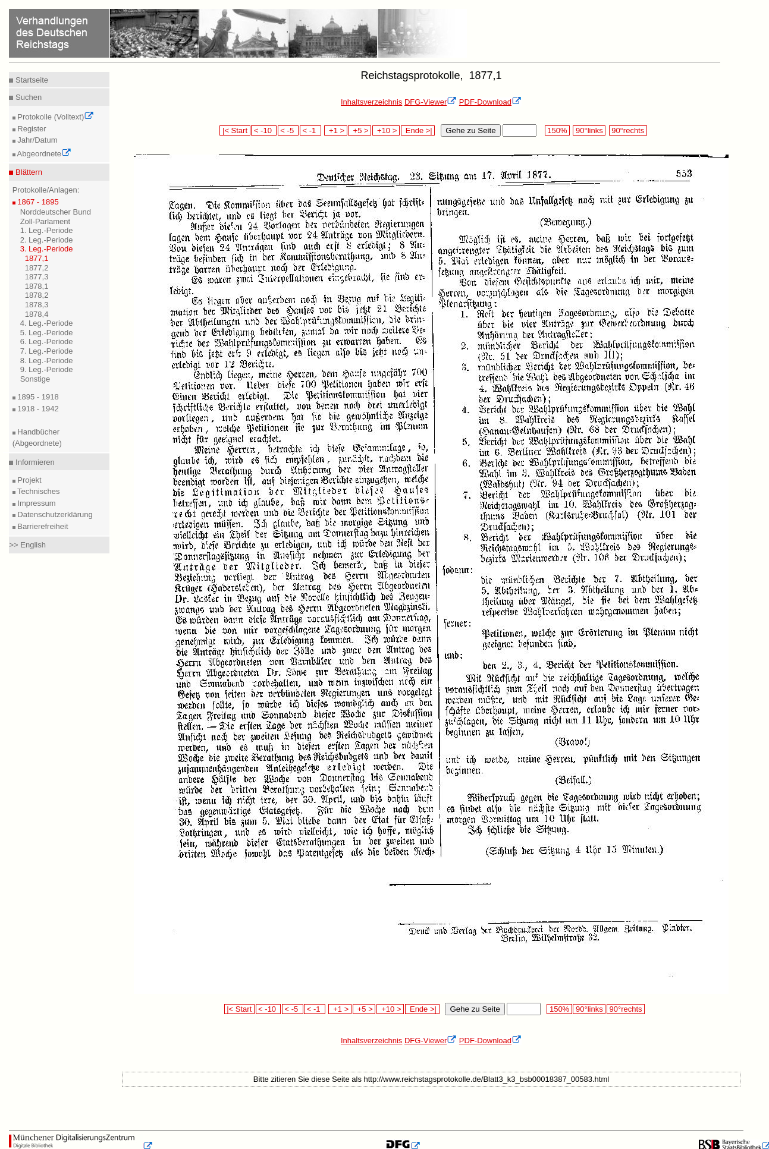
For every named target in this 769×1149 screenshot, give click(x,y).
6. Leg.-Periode (46, 341)
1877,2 (37, 267)
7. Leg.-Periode (46, 351)
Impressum (35, 503)
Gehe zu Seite (470, 130)
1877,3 (37, 276)
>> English (27, 544)
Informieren (33, 462)
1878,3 (37, 304)
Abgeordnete (43, 153)
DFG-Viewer (430, 101)
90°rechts (628, 130)
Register (30, 128)
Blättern (27, 172)
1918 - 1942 (37, 408)
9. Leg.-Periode (46, 369)
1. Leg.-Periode (46, 230)
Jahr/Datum (36, 140)
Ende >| (418, 130)
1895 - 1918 (37, 396)
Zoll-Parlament (45, 221)
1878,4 (37, 314)
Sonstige (35, 378)
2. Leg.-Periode (46, 239)
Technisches (37, 491)
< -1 (310, 130)
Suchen (27, 97)
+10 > (386, 130)
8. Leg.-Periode (46, 360)
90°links (589, 130)
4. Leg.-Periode (46, 323)
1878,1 (37, 286)
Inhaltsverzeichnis (371, 101)
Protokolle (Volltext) (55, 116)
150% (557, 130)
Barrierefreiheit (41, 526)
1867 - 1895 (37, 201)
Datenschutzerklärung (54, 514)
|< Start (234, 130)
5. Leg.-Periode (46, 332)
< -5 (288, 130)
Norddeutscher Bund (55, 211)
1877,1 (37, 258)
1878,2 (37, 295)
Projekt (28, 480)
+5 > (360, 130)
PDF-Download (490, 101)
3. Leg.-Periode (46, 248)
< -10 (264, 130)
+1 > (336, 130)
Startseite (30, 79)
